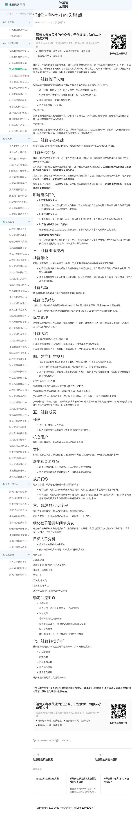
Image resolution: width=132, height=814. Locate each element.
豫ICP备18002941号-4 (85, 808)
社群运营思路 (26, 13)
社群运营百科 (11, 13)
